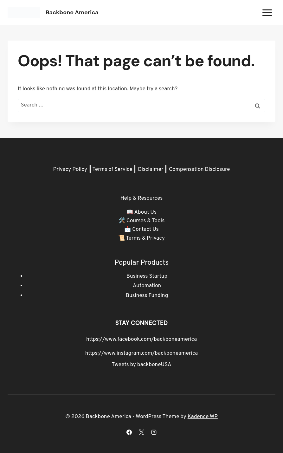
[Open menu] (267, 12)
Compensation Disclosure (199, 169)
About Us (145, 212)
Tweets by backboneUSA (141, 364)
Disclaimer (151, 169)
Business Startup (146, 276)
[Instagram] (154, 432)
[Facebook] (129, 432)
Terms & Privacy (145, 238)
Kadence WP (203, 416)
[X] (141, 432)
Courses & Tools (145, 220)
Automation (147, 285)
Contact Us (145, 229)
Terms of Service (112, 169)
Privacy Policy (70, 169)
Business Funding (147, 295)
